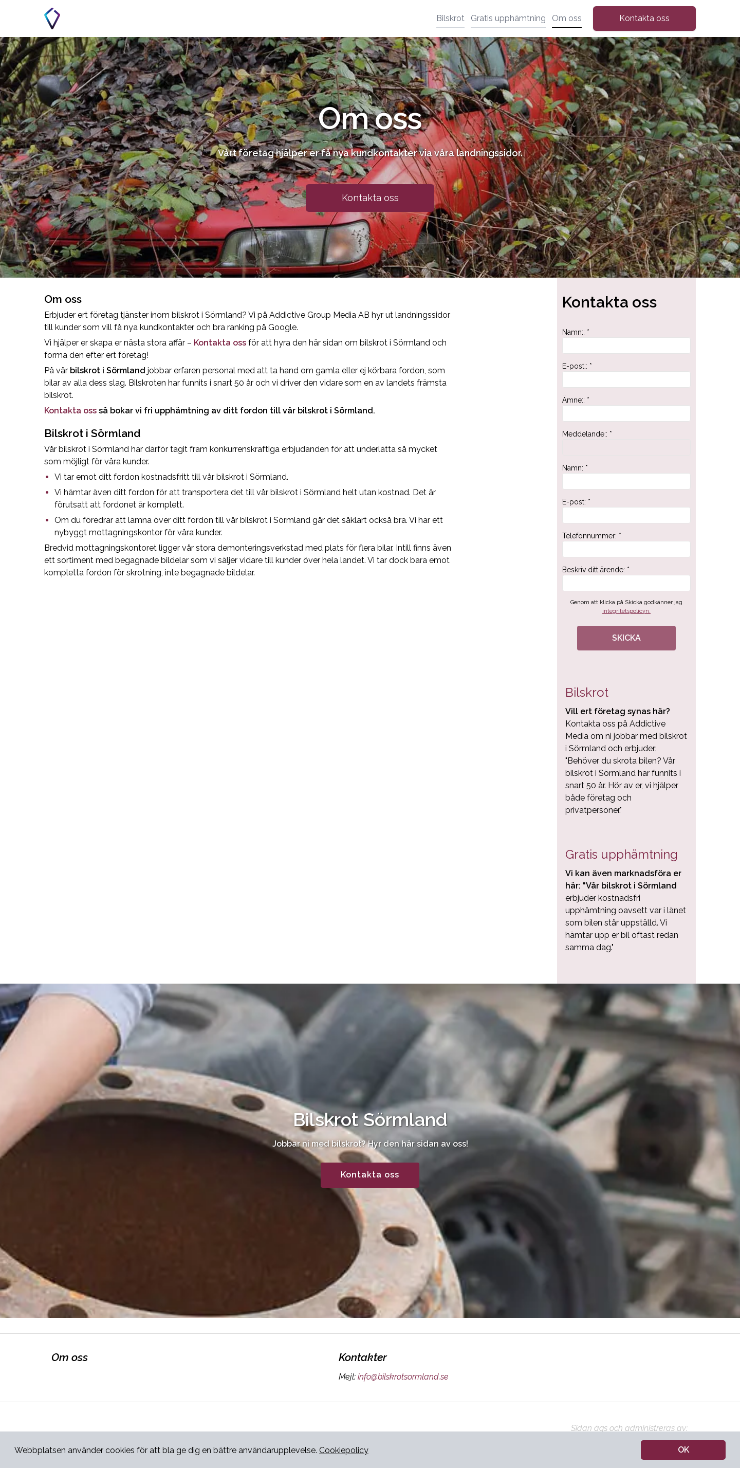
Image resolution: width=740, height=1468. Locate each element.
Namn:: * (626, 341)
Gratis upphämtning (508, 18)
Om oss (567, 18)
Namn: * (626, 477)
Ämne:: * (626, 409)
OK (683, 1450)
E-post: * (626, 510)
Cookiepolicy (343, 1450)
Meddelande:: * (626, 443)
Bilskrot (450, 18)
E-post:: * (626, 375)
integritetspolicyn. (626, 611)
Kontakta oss (644, 18)
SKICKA (626, 638)
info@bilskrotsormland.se (402, 1377)
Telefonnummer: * (626, 544)
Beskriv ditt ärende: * (626, 578)
